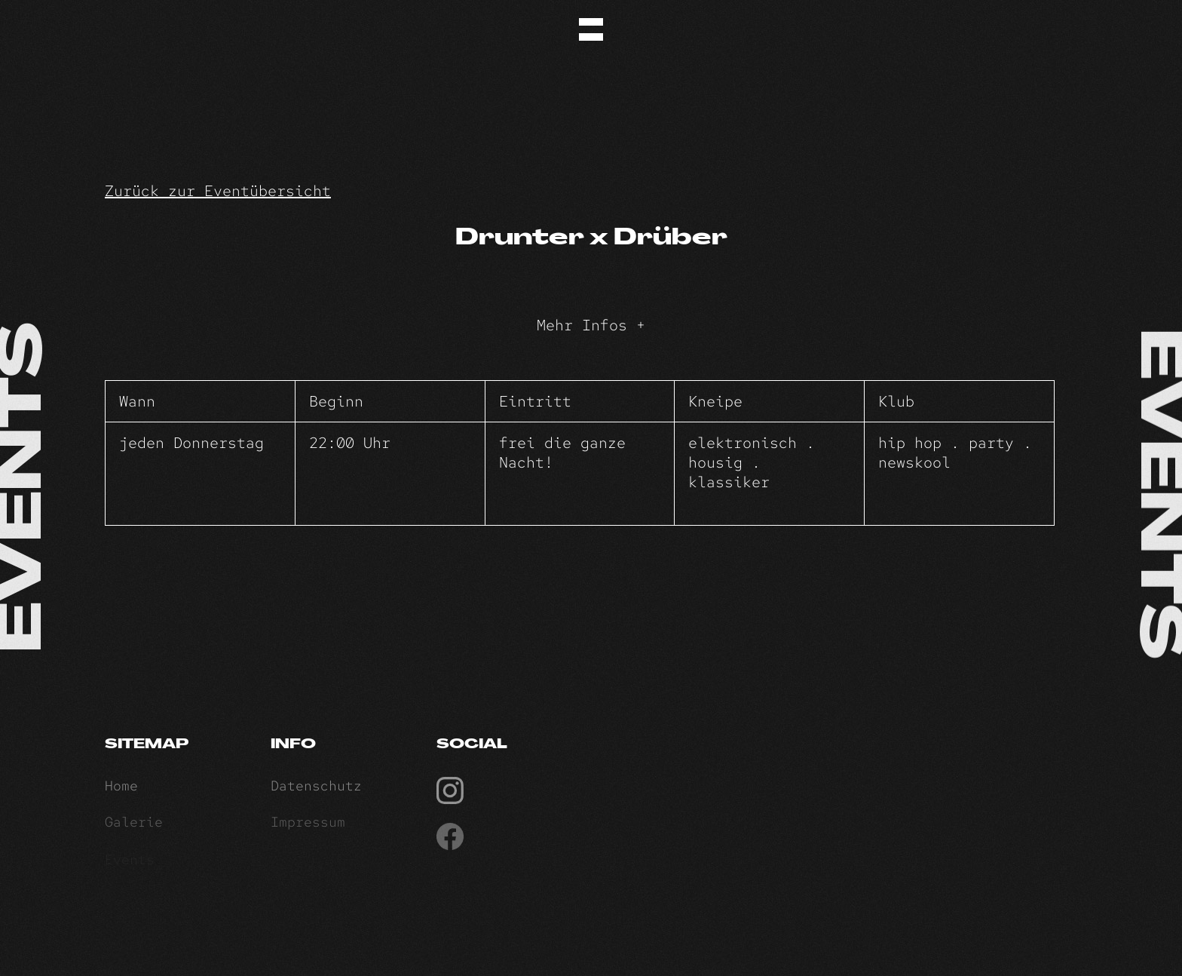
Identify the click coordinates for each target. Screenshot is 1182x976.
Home (121, 787)
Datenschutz (316, 787)
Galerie (134, 824)
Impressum (308, 824)
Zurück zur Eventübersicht (218, 191)
